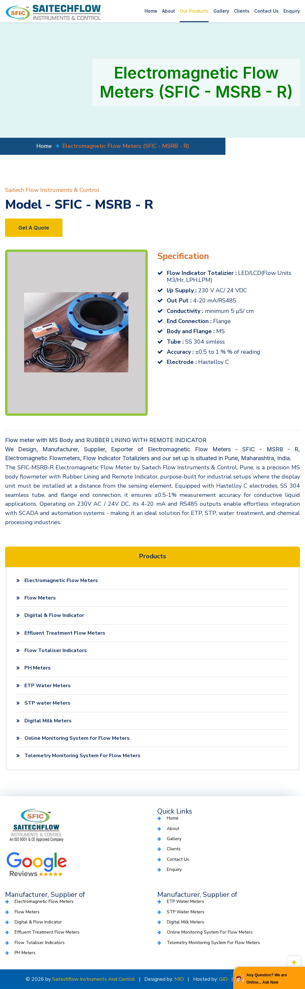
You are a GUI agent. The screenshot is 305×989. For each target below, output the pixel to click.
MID (179, 979)
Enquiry (291, 11)
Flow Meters (40, 597)
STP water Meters (47, 703)
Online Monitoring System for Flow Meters (77, 738)
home (44, 146)
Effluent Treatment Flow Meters (64, 633)
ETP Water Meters (47, 685)
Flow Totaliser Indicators (55, 650)
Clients (242, 11)
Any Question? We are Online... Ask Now (266, 978)
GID (223, 979)
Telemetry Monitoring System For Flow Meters (82, 755)
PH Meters (37, 667)
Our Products (194, 11)
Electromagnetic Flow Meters (61, 580)
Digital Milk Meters (48, 720)
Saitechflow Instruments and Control (93, 979)
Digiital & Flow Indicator (54, 615)
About (168, 11)
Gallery (221, 11)
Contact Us (266, 11)
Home (151, 11)
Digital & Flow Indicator (38, 922)
